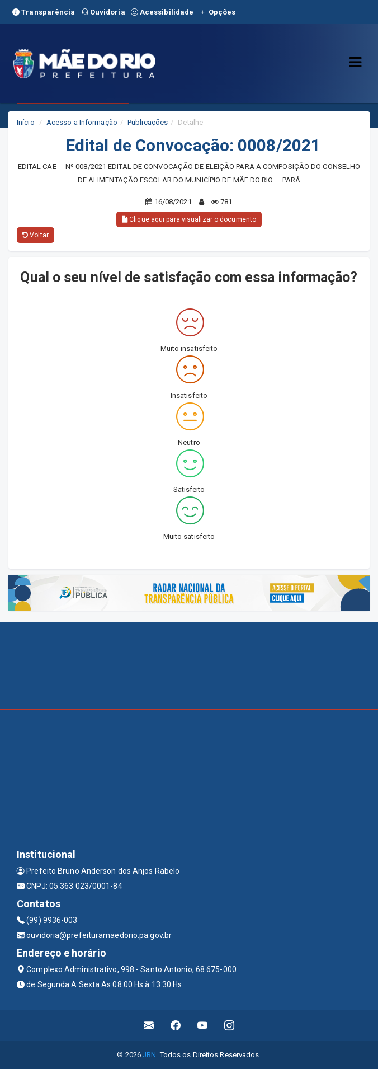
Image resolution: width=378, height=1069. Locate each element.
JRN (149, 1055)
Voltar (35, 235)
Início (26, 122)
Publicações (147, 122)
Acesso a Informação (81, 122)
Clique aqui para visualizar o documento (189, 219)
